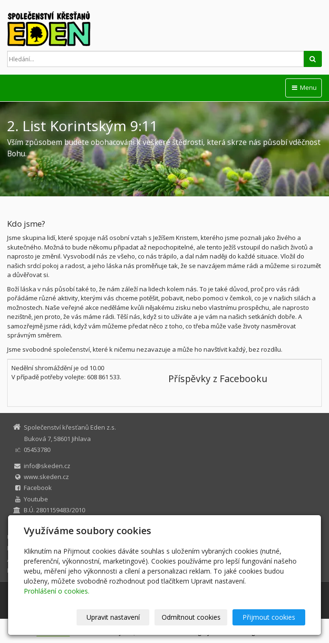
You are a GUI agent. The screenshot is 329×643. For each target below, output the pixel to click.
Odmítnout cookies (191, 617)
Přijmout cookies (268, 617)
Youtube (36, 499)
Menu (303, 87)
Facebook (38, 487)
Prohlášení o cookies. (56, 590)
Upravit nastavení (113, 617)
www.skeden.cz (46, 476)
